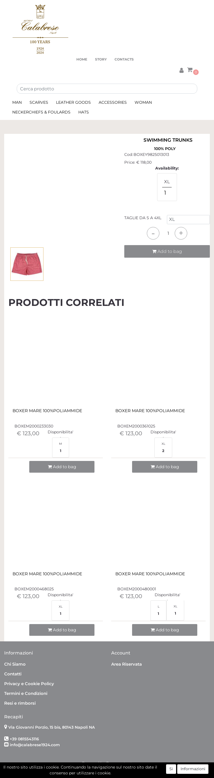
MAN (17, 102)
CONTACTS (124, 59)
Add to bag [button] (167, 251)
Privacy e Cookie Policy (29, 683)
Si (171, 768)
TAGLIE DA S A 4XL (142, 217)
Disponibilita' (60, 431)
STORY (101, 59)
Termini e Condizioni (25, 693)
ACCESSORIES (113, 102)
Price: (129, 162)
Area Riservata (126, 664)
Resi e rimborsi (20, 703)
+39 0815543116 (24, 738)
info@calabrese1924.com (35, 744)
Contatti (12, 673)
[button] (181, 69)
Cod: (128, 154)
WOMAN (143, 102)
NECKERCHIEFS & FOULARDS (41, 112)
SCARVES (39, 102)
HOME (81, 59)
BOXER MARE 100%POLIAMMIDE (47, 410)
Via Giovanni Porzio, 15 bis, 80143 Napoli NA (51, 727)
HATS (83, 112)
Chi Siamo (15, 664)
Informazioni (193, 768)
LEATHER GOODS (73, 102)
